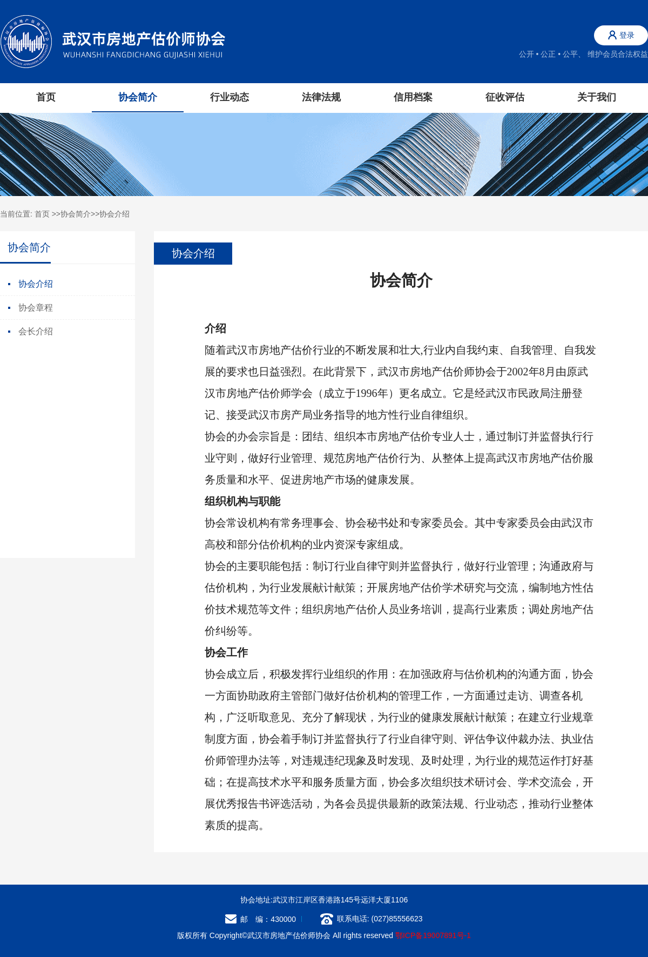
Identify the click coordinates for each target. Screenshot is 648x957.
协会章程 (30, 307)
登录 (621, 34)
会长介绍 (30, 331)
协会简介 (75, 214)
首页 (46, 97)
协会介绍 (114, 214)
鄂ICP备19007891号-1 (433, 935)
